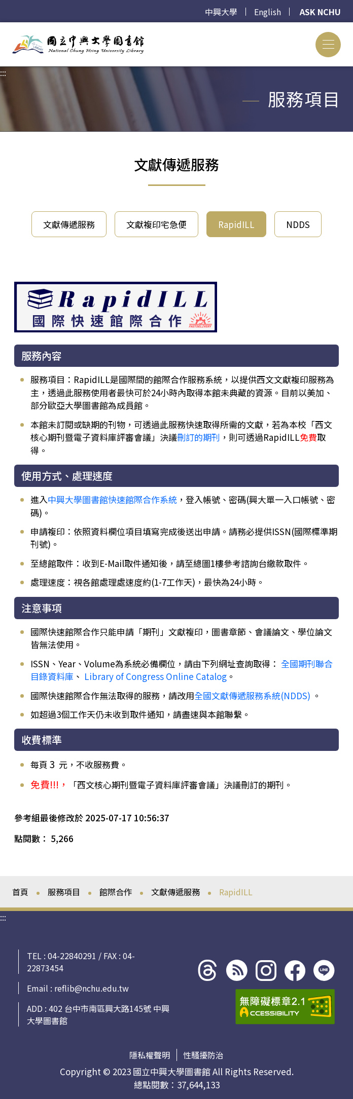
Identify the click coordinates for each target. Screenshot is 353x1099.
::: (3, 28)
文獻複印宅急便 (156, 224)
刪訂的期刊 (198, 437)
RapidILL (236, 224)
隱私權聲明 (149, 1055)
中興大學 (221, 12)
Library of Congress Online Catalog (155, 676)
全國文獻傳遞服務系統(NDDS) (252, 695)
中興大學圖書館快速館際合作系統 (112, 499)
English (267, 12)
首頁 (20, 892)
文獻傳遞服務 (69, 224)
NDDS (298, 224)
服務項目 (64, 892)
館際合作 (115, 892)
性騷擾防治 (203, 1055)
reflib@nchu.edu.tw (91, 988)
